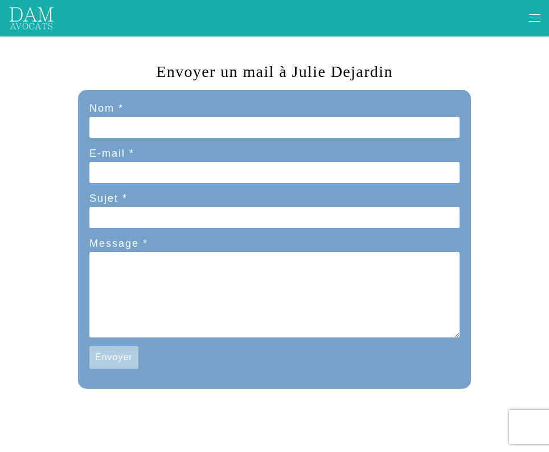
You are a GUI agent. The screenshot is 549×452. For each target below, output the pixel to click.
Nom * (106, 108)
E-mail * (111, 153)
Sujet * (108, 198)
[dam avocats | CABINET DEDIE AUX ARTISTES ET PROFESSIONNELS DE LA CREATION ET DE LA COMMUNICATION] (32, 17)
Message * (118, 243)
